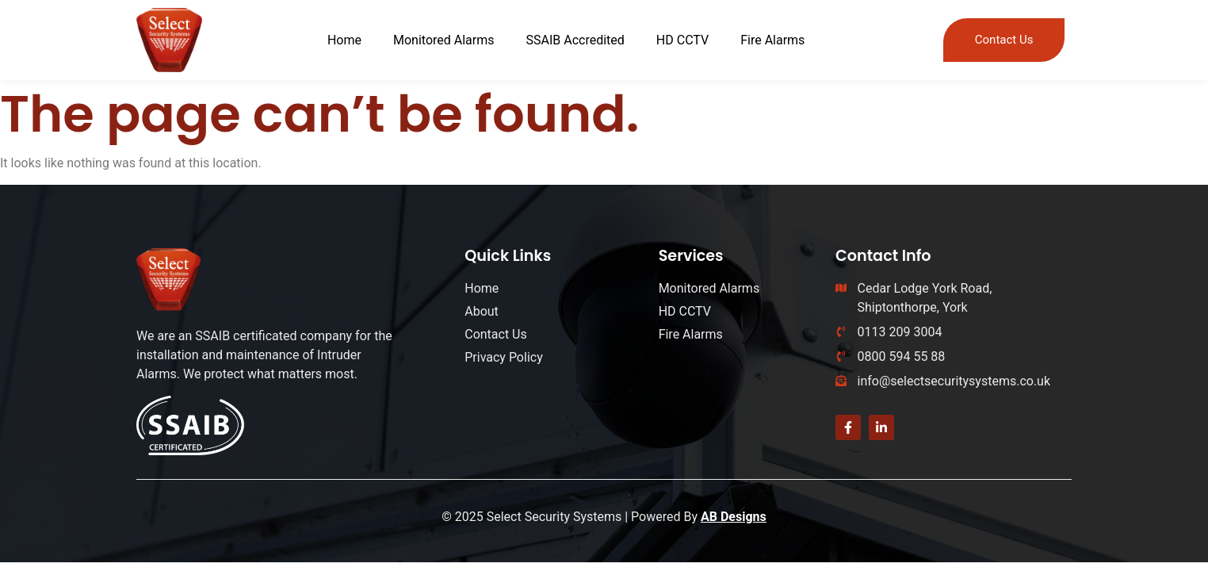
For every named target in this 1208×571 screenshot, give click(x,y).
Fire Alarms (772, 40)
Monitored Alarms (444, 40)
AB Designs (733, 516)
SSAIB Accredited (575, 40)
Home (344, 40)
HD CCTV (682, 40)
